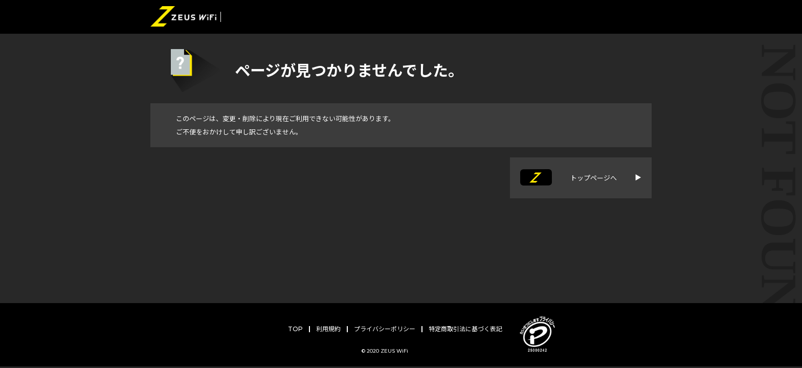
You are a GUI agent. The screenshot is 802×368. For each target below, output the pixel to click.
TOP (295, 329)
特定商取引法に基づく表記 (465, 329)
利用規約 (328, 329)
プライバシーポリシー (384, 329)
